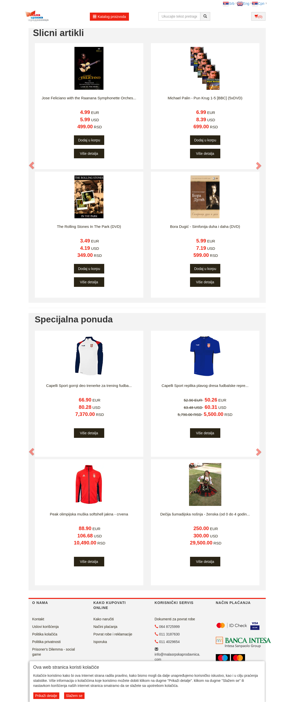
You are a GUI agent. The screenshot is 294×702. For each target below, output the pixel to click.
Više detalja (89, 153)
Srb (228, 4)
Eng (243, 4)
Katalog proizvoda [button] (109, 17)
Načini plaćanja (105, 627)
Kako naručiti (103, 619)
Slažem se (74, 696)
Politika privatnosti (46, 642)
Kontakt (38, 619)
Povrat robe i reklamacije (112, 634)
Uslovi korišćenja (45, 627)
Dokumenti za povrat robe (175, 619)
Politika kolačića (45, 634)
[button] (32, 165)
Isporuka (100, 642)
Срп (258, 4)
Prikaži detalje (46, 696)
